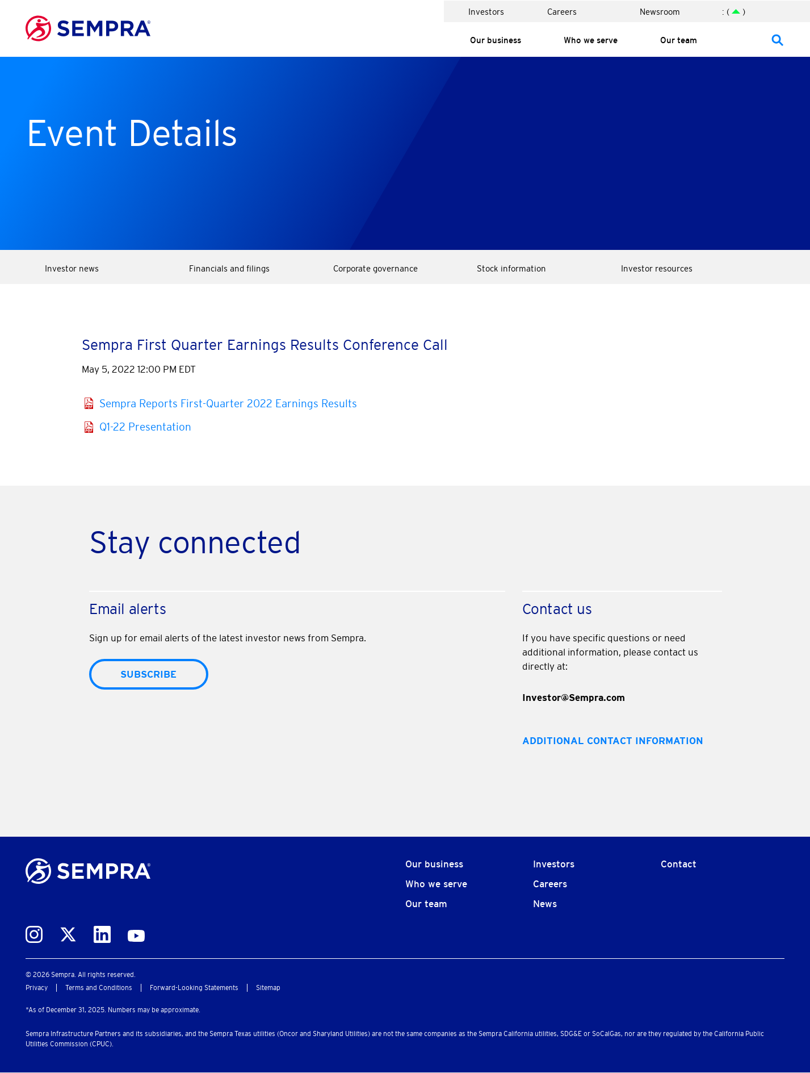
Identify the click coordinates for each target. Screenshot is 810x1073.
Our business (495, 40)
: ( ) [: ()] (733, 11)
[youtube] (136, 933)
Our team (678, 40)
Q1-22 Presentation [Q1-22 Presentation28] (145, 426)
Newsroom (660, 11)
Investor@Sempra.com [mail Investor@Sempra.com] (573, 697)
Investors (486, 11)
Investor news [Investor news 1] (72, 268)
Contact (678, 864)
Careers (562, 11)
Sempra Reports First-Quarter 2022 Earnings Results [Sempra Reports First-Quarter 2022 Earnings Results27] (228, 403)
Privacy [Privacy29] (37, 988)
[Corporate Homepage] (88, 869)
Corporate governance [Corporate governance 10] (375, 268)
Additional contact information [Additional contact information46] (612, 740)
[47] (777, 39)
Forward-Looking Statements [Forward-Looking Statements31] (194, 988)
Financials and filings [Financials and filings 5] (229, 268)
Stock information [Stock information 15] (511, 268)
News (545, 903)
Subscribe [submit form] (148, 674)
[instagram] (34, 932)
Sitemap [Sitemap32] (268, 988)
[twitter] (68, 932)
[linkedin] (102, 932)
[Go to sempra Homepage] (88, 26)
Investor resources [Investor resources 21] (657, 268)
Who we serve (591, 40)
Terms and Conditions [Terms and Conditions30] (98, 988)
